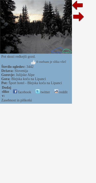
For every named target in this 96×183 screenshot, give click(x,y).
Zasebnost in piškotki (16, 100)
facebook (22, 92)
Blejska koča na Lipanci (28, 79)
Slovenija (21, 71)
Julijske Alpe (25, 75)
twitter (43, 92)
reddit (61, 92)
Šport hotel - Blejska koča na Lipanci (35, 83)
